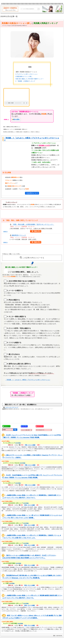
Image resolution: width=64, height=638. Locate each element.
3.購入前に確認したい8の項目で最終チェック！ (29, 78)
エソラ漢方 (9, 583)
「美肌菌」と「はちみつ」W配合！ (31, 139)
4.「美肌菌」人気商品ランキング (25, 81)
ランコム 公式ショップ (12, 443)
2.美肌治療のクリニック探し (23, 76)
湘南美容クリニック (19, 235)
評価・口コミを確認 (29, 445)
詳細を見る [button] (37, 231)
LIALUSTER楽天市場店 (12, 563)
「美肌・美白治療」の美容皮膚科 (33, 224)
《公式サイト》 (31, 193)
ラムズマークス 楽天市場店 (13, 623)
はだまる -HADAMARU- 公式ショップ (16, 503)
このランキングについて (11, 407)
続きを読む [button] (16, 119)
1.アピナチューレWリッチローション (26, 74)
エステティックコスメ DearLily (14, 463)
